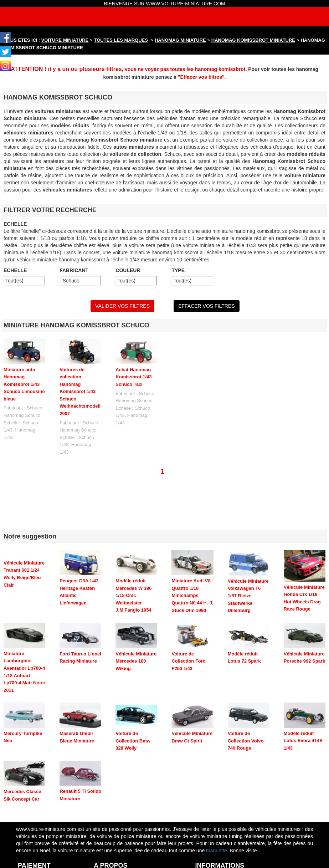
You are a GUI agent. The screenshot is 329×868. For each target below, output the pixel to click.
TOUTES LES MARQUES (121, 40)
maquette (216, 814)
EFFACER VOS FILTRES (206, 306)
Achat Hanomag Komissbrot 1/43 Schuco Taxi (133, 377)
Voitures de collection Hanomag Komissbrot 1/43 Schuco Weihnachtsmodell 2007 (80, 391)
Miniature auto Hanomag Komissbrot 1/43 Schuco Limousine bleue (24, 384)
